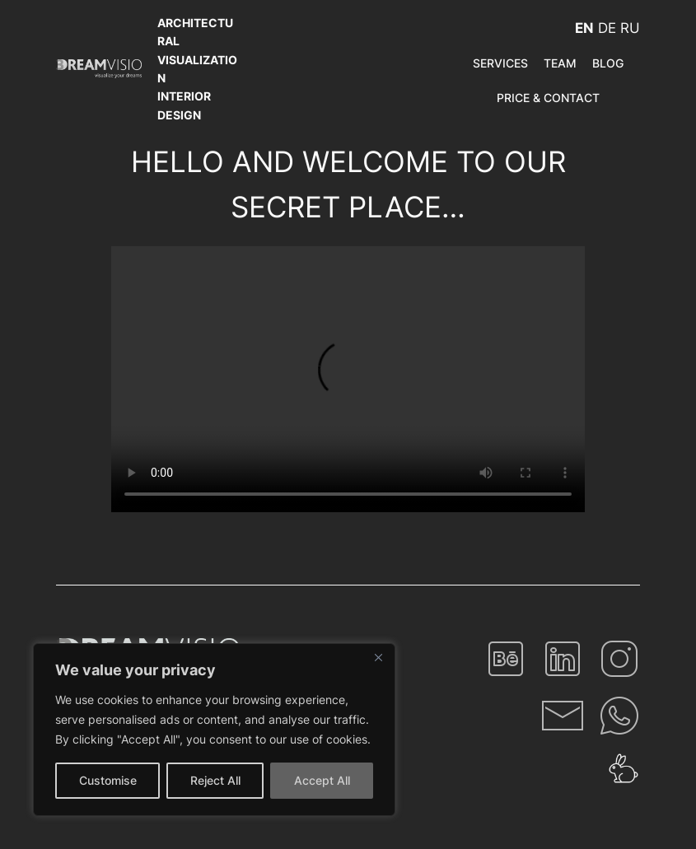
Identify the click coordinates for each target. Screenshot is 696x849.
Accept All (322, 780)
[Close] (378, 657)
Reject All (215, 780)
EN (584, 28)
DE (607, 28)
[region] (214, 729)
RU (630, 28)
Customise (108, 780)
